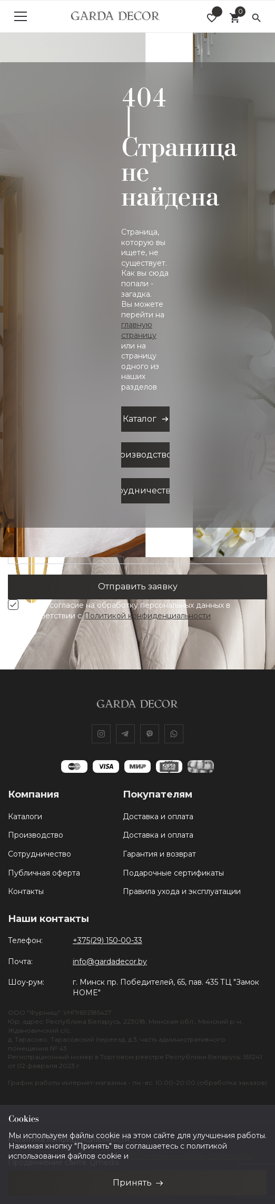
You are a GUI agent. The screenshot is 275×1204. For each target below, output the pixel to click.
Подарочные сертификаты (173, 873)
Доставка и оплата (158, 816)
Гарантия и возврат (159, 854)
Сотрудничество (39, 854)
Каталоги (25, 816)
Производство (35, 835)
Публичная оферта (44, 873)
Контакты (26, 891)
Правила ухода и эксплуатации (182, 891)
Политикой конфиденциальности (147, 615)
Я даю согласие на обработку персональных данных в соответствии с (127, 610)
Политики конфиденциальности (192, 1156)
